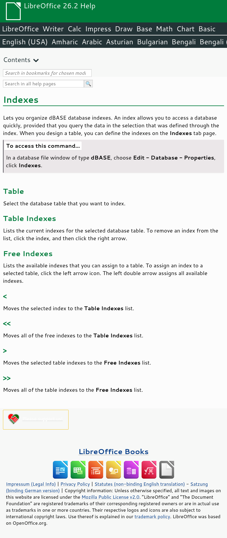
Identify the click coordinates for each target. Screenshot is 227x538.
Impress (98, 29)
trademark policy (152, 516)
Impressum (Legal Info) (31, 484)
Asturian (119, 42)
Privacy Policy (75, 484)
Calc (74, 29)
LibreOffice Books (113, 451)
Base (144, 29)
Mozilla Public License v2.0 (111, 497)
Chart (185, 29)
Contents (16, 59)
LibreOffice (20, 29)
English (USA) (25, 42)
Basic (206, 29)
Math (164, 29)
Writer (53, 29)
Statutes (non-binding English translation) (139, 484)
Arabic (92, 42)
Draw (123, 29)
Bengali (183, 42)
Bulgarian (152, 42)
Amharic (64, 42)
